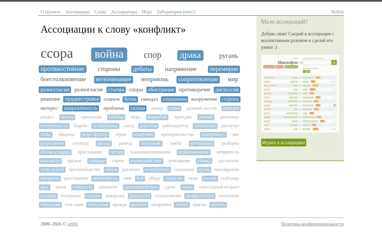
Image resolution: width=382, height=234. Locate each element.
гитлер (116, 151)
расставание (76, 178)
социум (112, 99)
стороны (109, 69)
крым (61, 186)
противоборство (84, 169)
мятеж (111, 169)
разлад (103, 143)
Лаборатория (175, 11)
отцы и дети (52, 169)
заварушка (161, 204)
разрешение (52, 143)
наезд (128, 125)
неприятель (228, 151)
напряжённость (81, 108)
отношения (175, 99)
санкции (97, 160)
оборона (66, 134)
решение (50, 99)
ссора (56, 53)
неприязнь (154, 79)
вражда (120, 204)
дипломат (229, 116)
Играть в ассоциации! (283, 142)
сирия (118, 160)
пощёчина (143, 134)
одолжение (228, 160)
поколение (229, 195)
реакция (139, 204)
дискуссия (227, 89)
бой (140, 178)
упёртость (83, 186)
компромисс (213, 134)
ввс (236, 134)
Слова (100, 11)
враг (44, 186)
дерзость (148, 125)
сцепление (151, 143)
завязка (199, 204)
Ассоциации (77, 11)
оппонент (108, 186)
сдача (170, 186)
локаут (181, 204)
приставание (90, 151)
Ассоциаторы (124, 11)
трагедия (183, 116)
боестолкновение (63, 79)
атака (45, 134)
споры (136, 89)
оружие (74, 160)
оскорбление (157, 169)
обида (154, 178)
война (109, 54)
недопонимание (193, 151)
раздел (46, 116)
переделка (50, 204)
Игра (146, 11)
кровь (204, 169)
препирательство (177, 134)
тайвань (116, 116)
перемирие (224, 69)
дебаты (142, 69)
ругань (228, 55)
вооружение (204, 99)
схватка (93, 195)
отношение (205, 125)
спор (153, 55)
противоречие (195, 89)
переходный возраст (219, 186)
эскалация (184, 169)
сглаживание (105, 125)
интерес (49, 108)
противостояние (62, 68)
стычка (116, 89)
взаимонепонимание (150, 151)
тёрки (120, 134)
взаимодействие (146, 160)
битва (130, 99)
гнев (127, 178)
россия (210, 178)
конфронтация (200, 195)
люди (193, 178)
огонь (187, 186)
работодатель (175, 125)
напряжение (181, 69)
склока (137, 108)
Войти (337, 11)
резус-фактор (95, 134)
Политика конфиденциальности (312, 223)
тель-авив (73, 204)
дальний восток (201, 108)
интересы (49, 178)
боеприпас (71, 195)
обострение (161, 89)
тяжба (175, 143)
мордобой (157, 116)
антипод (80, 143)
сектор (67, 116)
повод (157, 108)
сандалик (174, 178)
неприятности (54, 125)
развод (125, 143)
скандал (149, 99)
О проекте (50, 11)
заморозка (115, 195)
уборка (204, 160)
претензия (91, 116)
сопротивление (198, 79)
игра (135, 116)
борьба (80, 125)
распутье (230, 125)
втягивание (179, 160)
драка (190, 55)
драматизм (139, 195)
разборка (230, 143)
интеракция (201, 143)
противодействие (141, 186)
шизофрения (226, 169)
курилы (218, 204)
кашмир (48, 195)
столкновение (167, 195)
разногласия (54, 89)
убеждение (98, 204)
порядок (231, 108)
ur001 (72, 223)
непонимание (113, 79)
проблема (114, 108)
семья (174, 108)
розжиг (206, 116)
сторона (230, 99)
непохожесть (105, 178)
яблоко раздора (55, 151)
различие (131, 169)
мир (233, 79)
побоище (230, 178)
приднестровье (82, 99)
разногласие (88, 89)
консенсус (50, 160)
